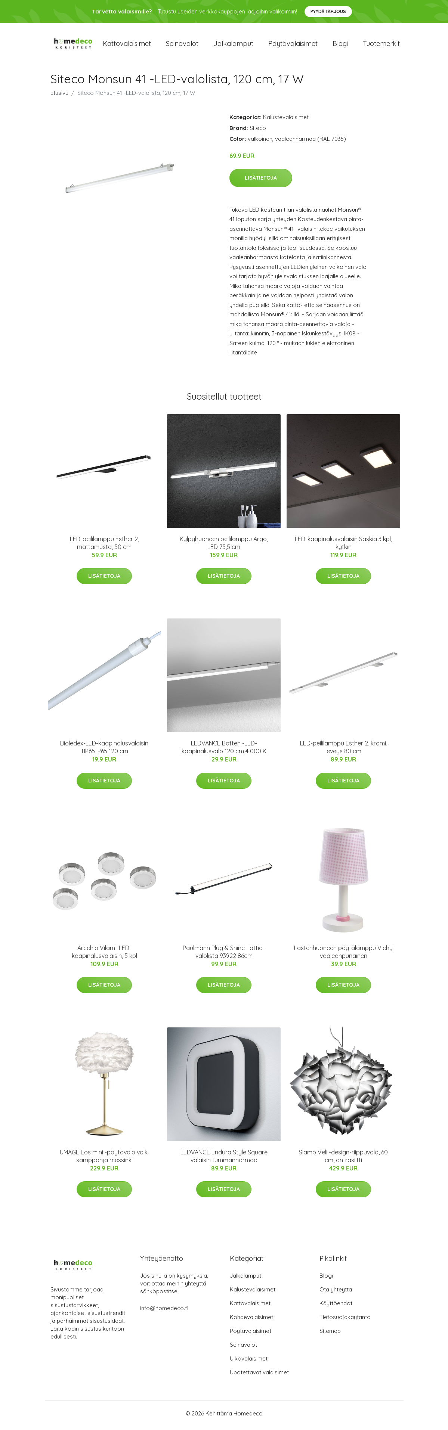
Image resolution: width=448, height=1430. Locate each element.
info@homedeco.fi (164, 1311)
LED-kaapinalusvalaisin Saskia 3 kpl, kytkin (343, 546)
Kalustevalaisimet (286, 120)
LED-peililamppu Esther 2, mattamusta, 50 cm (104, 546)
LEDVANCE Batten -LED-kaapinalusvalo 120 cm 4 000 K (224, 751)
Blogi (340, 45)
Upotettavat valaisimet (259, 1376)
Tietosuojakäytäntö (345, 1320)
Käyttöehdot (335, 1306)
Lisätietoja (261, 181)
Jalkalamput (233, 45)
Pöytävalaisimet (293, 45)
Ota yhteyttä (335, 1293)
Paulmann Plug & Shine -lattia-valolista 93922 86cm (224, 955)
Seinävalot (182, 45)
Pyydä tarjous (328, 11)
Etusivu (59, 96)
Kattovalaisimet (127, 45)
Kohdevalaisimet (251, 1320)
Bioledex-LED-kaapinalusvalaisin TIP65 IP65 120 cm (104, 751)
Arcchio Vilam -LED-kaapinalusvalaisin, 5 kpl (104, 955)
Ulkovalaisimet (249, 1362)
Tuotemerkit (381, 45)
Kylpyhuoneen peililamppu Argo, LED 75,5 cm (224, 546)
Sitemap (330, 1334)
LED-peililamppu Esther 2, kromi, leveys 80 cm (343, 751)
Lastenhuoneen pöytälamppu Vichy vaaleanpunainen (343, 955)
